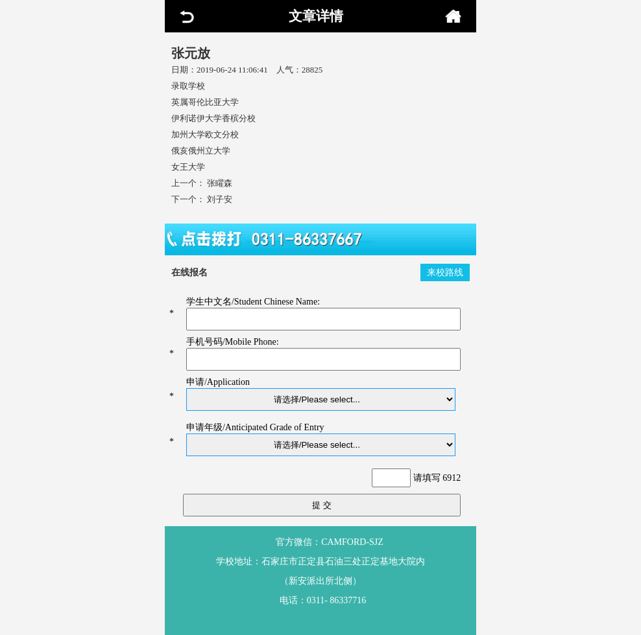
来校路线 (445, 272)
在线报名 (189, 272)
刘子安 (218, 199)
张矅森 (218, 183)
